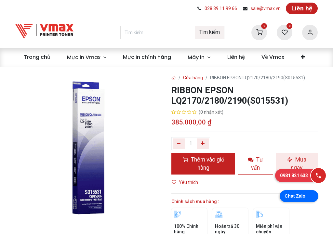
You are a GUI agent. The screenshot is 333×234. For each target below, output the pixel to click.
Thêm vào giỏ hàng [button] (203, 163)
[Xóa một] (179, 143)
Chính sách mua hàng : (195, 201)
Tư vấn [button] (255, 163)
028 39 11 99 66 (221, 8)
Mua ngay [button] (296, 163)
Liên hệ (301, 8)
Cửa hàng (193, 77)
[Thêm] (203, 143)
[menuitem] (37, 57)
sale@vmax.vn (266, 8)
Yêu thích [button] (185, 182)
